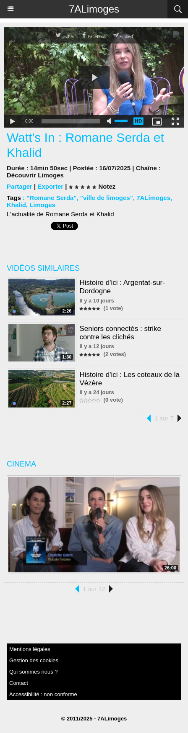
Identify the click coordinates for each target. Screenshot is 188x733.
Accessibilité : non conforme (43, 694)
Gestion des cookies (33, 660)
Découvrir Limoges (35, 175)
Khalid (16, 204)
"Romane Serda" (51, 197)
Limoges (42, 204)
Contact (18, 683)
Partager (19, 186)
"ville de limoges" (106, 197)
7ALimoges (94, 9)
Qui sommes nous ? (33, 672)
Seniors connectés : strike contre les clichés (120, 333)
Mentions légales (29, 649)
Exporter (50, 186)
